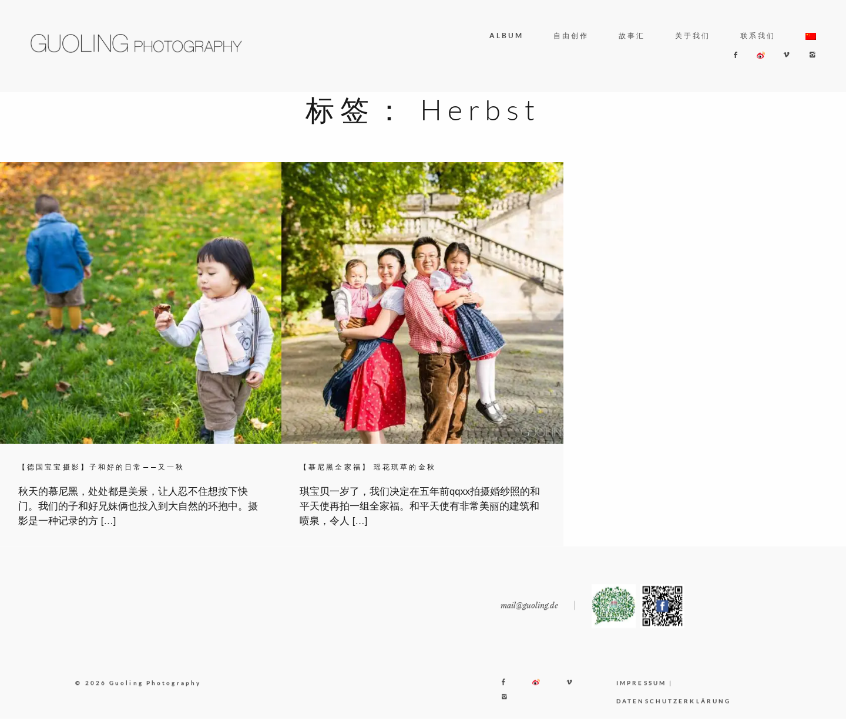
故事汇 (632, 35)
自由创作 (571, 35)
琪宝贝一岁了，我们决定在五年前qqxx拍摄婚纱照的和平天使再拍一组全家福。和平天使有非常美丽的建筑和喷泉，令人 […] (420, 506)
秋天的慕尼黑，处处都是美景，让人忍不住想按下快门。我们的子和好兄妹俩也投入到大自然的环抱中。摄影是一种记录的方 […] (138, 506)
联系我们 (758, 35)
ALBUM (506, 35)
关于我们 (692, 35)
